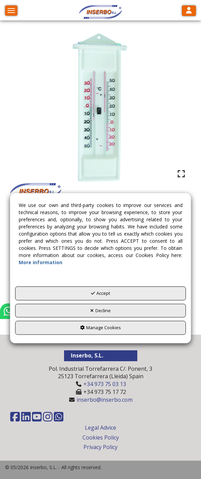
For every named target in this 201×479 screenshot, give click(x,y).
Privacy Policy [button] (100, 447)
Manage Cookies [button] (100, 328)
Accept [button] (100, 293)
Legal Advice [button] (100, 427)
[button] (100, 12)
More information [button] (40, 262)
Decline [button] (100, 310)
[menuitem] (100, 428)
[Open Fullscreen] (181, 173)
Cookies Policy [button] (100, 437)
